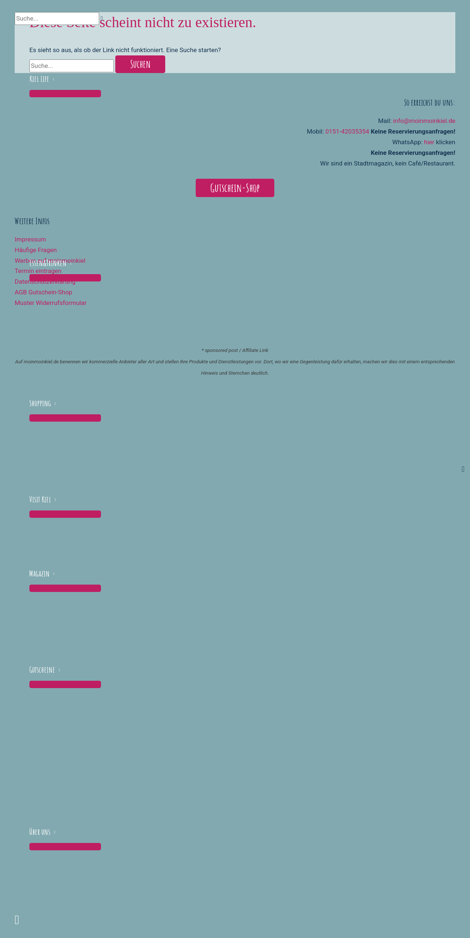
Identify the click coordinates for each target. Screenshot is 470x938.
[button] (17, 919)
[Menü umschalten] (65, 93)
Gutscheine (42, 670)
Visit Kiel (40, 499)
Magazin (39, 573)
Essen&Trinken (47, 263)
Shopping (40, 403)
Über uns (39, 832)
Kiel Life (39, 79)
